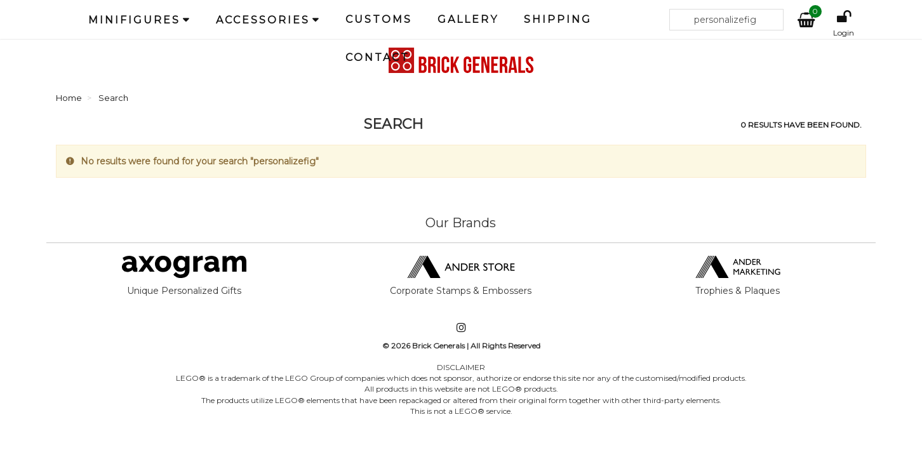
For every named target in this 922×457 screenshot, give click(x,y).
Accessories (263, 20)
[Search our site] (726, 19)
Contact (377, 57)
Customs (378, 19)
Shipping (558, 19)
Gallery (468, 19)
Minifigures (134, 20)
